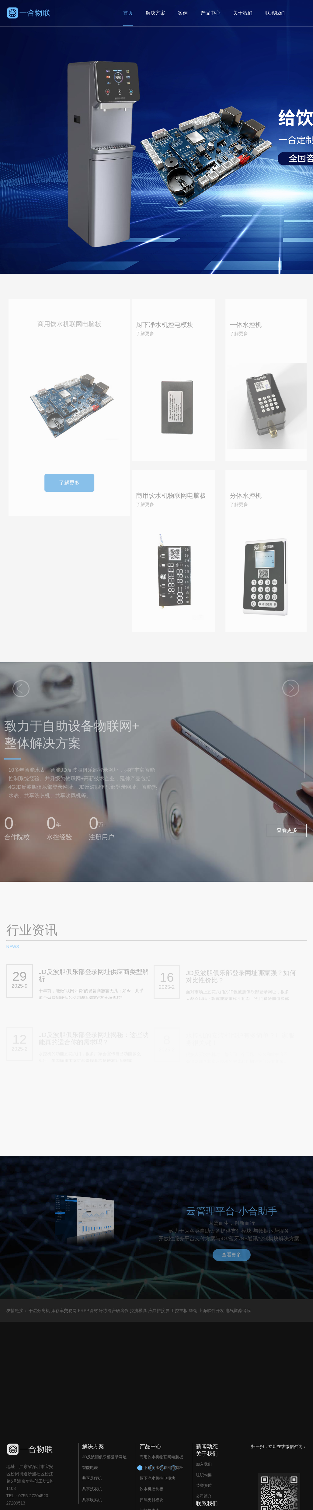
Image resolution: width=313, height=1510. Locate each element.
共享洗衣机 (92, 1489)
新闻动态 (207, 1446)
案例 (183, 13)
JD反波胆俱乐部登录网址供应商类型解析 (94, 978)
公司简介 (204, 1496)
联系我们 (275, 13)
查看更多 (286, 830)
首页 (128, 13)
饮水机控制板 (151, 1489)
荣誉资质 (204, 1485)
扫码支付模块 (151, 1500)
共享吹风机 (92, 1500)
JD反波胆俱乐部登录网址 (104, 1457)
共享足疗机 (92, 1478)
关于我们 (242, 13)
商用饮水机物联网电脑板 (161, 1457)
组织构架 (204, 1475)
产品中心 (210, 13)
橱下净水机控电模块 (157, 1478)
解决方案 (155, 13)
